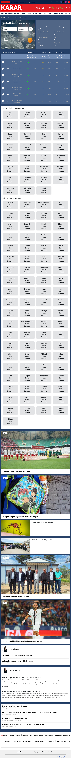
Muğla (61, 323)
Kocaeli (10, 313)
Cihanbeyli (27, 136)
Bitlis (10, 237)
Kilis (44, 410)
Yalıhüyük (27, 190)
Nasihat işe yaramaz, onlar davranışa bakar (21, 677)
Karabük (27, 410)
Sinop (10, 356)
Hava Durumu (8, 18)
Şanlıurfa (44, 367)
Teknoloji (11, 735)
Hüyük (10, 168)
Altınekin (44, 125)
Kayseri (27, 302)
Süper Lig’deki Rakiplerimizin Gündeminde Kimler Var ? (24, 641)
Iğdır (61, 399)
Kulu (10, 179)
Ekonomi (17, 13)
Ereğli (10, 158)
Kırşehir (61, 302)
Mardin (44, 323)
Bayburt (10, 388)
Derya (14, 649)
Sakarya (27, 345)
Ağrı (61, 204)
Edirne (27, 258)
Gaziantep (44, 269)
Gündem (4, 13)
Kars (61, 291)
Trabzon (10, 367)
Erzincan (61, 258)
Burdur (44, 237)
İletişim (56, 1)
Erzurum (10, 269)
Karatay (10, 114)
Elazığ (44, 258)
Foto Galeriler (14, 2)
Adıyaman (27, 204)
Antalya (44, 215)
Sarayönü (27, 179)
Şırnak (10, 399)
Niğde (44, 334)
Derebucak (27, 147)
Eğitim (50, 13)
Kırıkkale (44, 388)
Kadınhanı (44, 168)
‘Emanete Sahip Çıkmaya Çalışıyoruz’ (17, 596)
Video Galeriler (23, 2)
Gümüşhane (10, 280)
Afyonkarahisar (44, 204)
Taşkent (61, 179)
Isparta (61, 280)
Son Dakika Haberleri (39, 741)
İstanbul (27, 291)
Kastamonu (10, 302)
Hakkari (27, 280)
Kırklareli (44, 302)
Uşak (61, 367)
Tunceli (27, 367)
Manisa (10, 323)
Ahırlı (61, 114)
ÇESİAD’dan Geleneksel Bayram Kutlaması (44, 540)
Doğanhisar (44, 147)
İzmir (44, 291)
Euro (58, 7)
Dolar (49, 7)
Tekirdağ (44, 356)
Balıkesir (27, 226)
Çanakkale (10, 248)
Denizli (61, 248)
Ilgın (27, 168)
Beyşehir (61, 125)
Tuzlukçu (10, 190)
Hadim (44, 158)
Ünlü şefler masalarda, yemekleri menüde (21, 691)
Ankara (27, 215)
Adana (10, 204)
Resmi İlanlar (66, 735)
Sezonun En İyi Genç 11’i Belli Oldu (16, 472)
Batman (61, 388)
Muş (10, 334)
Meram (27, 114)
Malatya (61, 313)
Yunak (44, 190)
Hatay (44, 280)
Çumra (61, 136)
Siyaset (35, 13)
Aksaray (61, 378)
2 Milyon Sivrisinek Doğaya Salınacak (42, 522)
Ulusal (29, 13)
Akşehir (27, 125)
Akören (10, 125)
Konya (16, 18)
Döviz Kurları (8, 741)
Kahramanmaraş (27, 323)
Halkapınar (61, 158)
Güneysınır (27, 158)
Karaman (27, 388)
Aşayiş (10, 13)
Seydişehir (23, 18)
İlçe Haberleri (58, 13)
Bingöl (61, 226)
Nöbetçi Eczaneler (61, 741)
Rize (10, 345)
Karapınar (61, 168)
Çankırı (27, 248)
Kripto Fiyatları (27, 741)
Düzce (10, 421)
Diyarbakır (10, 258)
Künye (52, 1)
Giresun (61, 269)
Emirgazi (61, 147)
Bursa (61, 237)
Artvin (61, 215)
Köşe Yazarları (31, 2)
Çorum (44, 248)
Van (10, 378)
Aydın (10, 226)
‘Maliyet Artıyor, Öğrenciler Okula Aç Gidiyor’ (20, 516)
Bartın (27, 399)
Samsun (44, 345)
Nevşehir (27, 334)
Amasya (10, 215)
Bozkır (10, 136)
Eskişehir (27, 269)
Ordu (61, 334)
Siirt (61, 345)
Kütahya (44, 313)
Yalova (10, 410)
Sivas (27, 356)
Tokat (61, 356)
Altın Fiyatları (17, 741)
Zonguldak (44, 378)
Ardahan (44, 399)
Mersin (10, 291)
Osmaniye (61, 410)
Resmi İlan (42, 13)
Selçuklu (44, 114)
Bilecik (44, 226)
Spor (23, 13)
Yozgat (27, 378)
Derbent (10, 147)
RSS (19, 752)
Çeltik (44, 136)
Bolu (27, 237)
